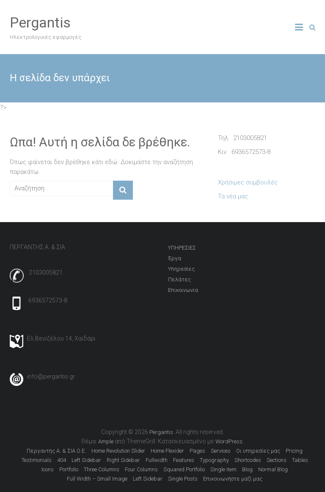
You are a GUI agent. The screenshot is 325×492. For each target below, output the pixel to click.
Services (221, 451)
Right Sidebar (123, 460)
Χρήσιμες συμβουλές (248, 182)
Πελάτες (179, 279)
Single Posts (183, 479)
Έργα (174, 258)
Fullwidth (157, 460)
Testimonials (37, 460)
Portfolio (68, 469)
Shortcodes (247, 460)
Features (183, 460)
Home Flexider (167, 451)
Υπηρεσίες (181, 269)
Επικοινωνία (183, 290)
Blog (247, 469)
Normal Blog (273, 469)
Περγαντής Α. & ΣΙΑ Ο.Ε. (56, 451)
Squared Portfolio (184, 469)
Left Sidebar (86, 460)
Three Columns (101, 469)
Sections (276, 460)
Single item (223, 469)
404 (61, 460)
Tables (300, 460)
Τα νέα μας (233, 196)
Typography (214, 460)
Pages (197, 451)
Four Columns (141, 469)
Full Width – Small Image (97, 479)
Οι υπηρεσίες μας (258, 451)
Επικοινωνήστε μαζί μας (232, 479)
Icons (47, 469)
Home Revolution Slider (118, 451)
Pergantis (40, 22)
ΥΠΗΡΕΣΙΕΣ (182, 248)
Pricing (294, 451)
